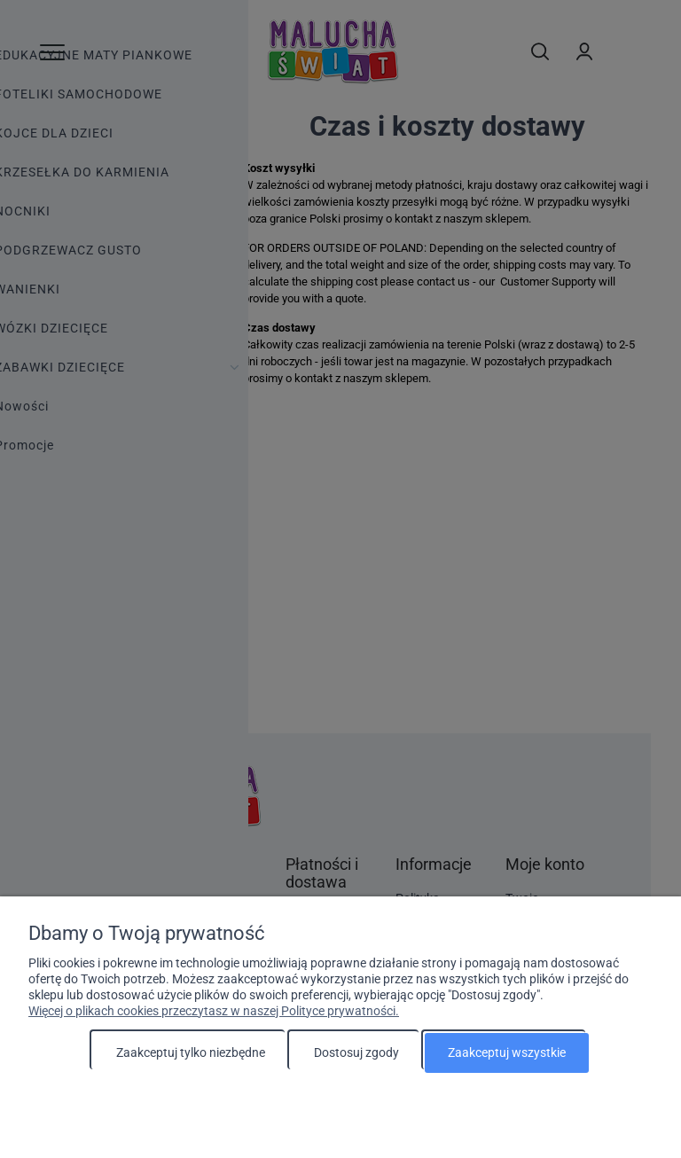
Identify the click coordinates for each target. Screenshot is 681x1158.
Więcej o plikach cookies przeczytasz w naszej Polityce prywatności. (213, 1011)
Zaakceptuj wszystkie (507, 1052)
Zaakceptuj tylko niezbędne (190, 1052)
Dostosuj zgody (356, 1052)
